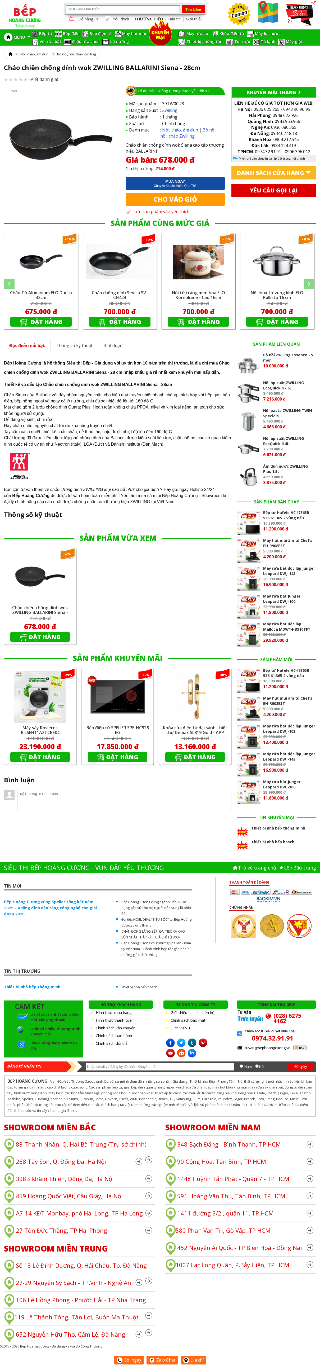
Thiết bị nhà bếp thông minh (32, 986)
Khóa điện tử (232, 33)
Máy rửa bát (198, 33)
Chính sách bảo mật (188, 1020)
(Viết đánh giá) (31, 79)
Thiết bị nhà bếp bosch (139, 987)
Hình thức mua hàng (114, 1012)
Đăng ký (300, 1066)
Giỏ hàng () (83, 19)
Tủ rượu (242, 41)
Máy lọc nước (268, 33)
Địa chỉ (193, 1360)
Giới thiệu (194, 18)
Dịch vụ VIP (181, 1027)
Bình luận (112, 345)
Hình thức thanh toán (115, 1020)
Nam (248, 1066)
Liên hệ (208, 1012)
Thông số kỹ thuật (74, 345)
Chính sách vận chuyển (115, 1027)
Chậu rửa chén (86, 41)
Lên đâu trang (300, 867)
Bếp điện (71, 33)
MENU (22, 37)
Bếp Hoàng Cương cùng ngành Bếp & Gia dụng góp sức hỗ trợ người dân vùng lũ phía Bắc (156, 907)
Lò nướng (119, 41)
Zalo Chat (162, 1360)
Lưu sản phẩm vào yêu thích (157, 211)
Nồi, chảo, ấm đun (34, 54)
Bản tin (174, 18)
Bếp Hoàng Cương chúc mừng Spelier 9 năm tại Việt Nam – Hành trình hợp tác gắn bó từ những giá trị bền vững (156, 949)
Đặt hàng (46, 322)
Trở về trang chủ (257, 867)
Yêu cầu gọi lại (274, 190)
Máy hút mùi (134, 33)
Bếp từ (45, 33)
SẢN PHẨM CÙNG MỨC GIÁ (160, 223)
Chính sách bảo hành (114, 1035)
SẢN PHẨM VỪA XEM (117, 538)
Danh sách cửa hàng (270, 173)
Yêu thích (117, 19)
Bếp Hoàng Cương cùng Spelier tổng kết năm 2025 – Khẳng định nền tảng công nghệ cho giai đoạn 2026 (50, 907)
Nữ (261, 1066)
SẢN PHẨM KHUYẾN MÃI (118, 658)
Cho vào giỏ (175, 199)
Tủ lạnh (268, 41)
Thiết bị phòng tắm (205, 41)
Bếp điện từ (101, 33)
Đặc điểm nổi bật (27, 345)
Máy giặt (294, 41)
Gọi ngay (129, 1360)
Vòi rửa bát (50, 41)
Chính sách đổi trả (111, 1043)
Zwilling (169, 110)
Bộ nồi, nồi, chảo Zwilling (76, 54)
